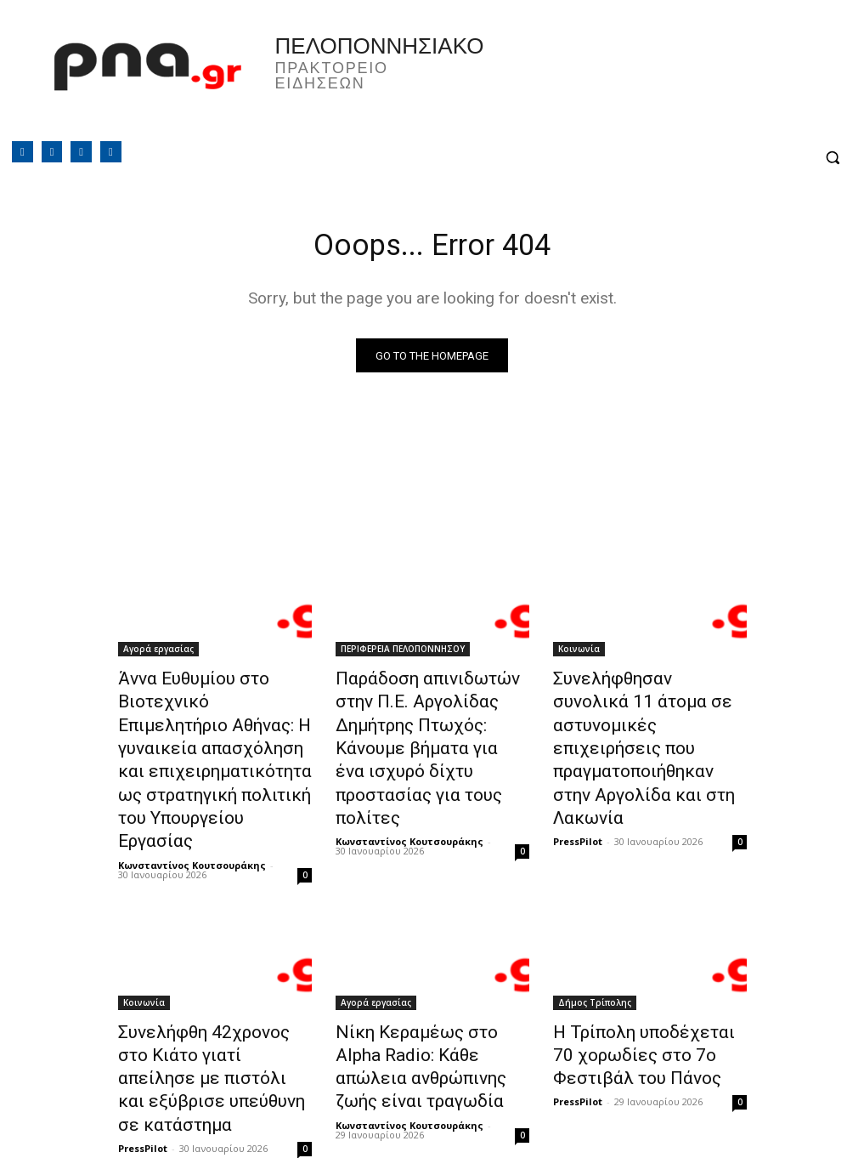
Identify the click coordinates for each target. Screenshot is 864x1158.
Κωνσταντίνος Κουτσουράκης (192, 815)
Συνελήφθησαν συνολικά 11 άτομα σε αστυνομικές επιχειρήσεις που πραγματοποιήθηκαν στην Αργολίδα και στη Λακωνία (644, 718)
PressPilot (577, 777)
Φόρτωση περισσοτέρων (432, 1104)
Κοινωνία (579, 653)
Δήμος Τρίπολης (594, 952)
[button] (832, 158)
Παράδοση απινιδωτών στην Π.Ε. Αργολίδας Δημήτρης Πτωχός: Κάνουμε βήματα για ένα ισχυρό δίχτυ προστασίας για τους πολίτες (431, 728)
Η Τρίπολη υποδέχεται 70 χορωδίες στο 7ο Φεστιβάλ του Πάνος (644, 999)
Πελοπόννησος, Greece (595, 81)
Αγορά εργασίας (158, 653)
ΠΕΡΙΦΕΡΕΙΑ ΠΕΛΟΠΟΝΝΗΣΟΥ (403, 653)
